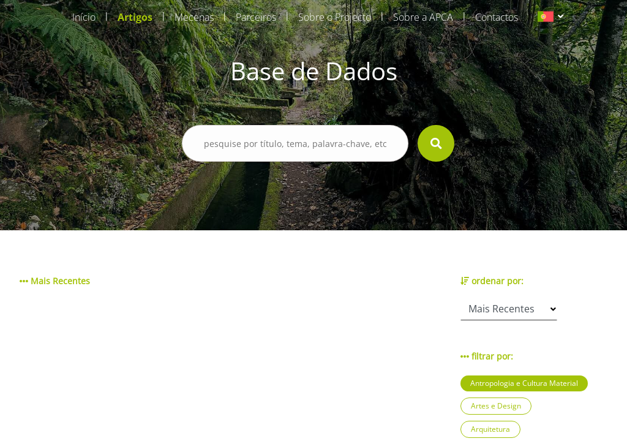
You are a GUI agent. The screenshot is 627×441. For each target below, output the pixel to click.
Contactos (496, 17)
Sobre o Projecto (334, 17)
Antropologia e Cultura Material (524, 383)
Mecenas (194, 17)
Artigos (135, 17)
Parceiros (256, 17)
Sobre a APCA (423, 17)
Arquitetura (490, 429)
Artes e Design (496, 406)
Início (84, 17)
